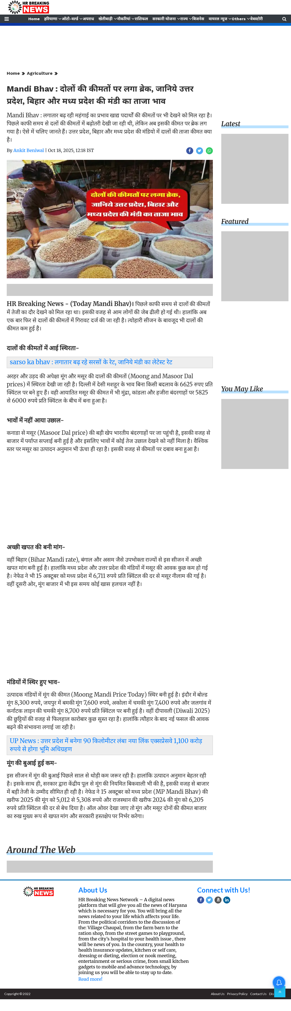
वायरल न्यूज (218, 19)
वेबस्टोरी (257, 19)
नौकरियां (124, 19)
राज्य (184, 19)
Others (239, 19)
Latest (230, 124)
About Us (92, 890)
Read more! (90, 979)
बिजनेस (198, 19)
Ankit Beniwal (28, 150)
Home (33, 19)
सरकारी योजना (164, 19)
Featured (235, 221)
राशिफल (141, 19)
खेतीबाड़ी (105, 19)
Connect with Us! (223, 890)
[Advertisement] (108, 496)
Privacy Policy (237, 994)
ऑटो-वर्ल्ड (69, 19)
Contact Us (258, 994)
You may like (242, 389)
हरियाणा (50, 19)
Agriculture (40, 73)
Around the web (41, 850)
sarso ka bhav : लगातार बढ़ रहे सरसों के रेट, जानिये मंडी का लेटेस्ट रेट (91, 362)
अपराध (88, 19)
